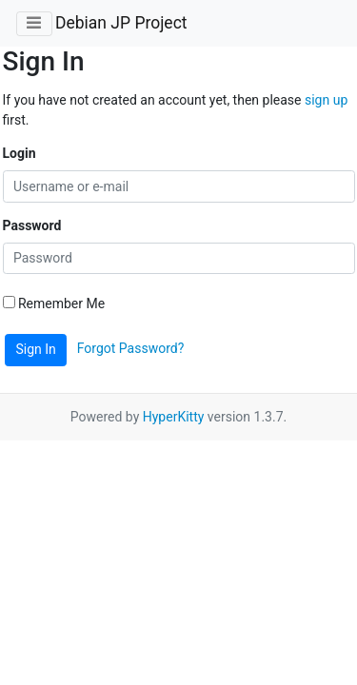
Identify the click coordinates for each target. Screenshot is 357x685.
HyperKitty (174, 416)
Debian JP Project (121, 22)
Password (32, 225)
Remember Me (54, 303)
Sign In (36, 349)
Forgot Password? (131, 348)
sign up (326, 100)
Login (19, 153)
